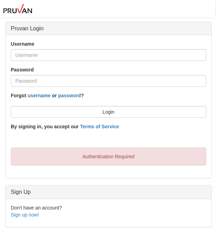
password (69, 95)
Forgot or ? (47, 95)
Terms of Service (99, 126)
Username (22, 44)
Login (108, 112)
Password (22, 70)
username (38, 95)
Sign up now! (25, 215)
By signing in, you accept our (65, 126)
